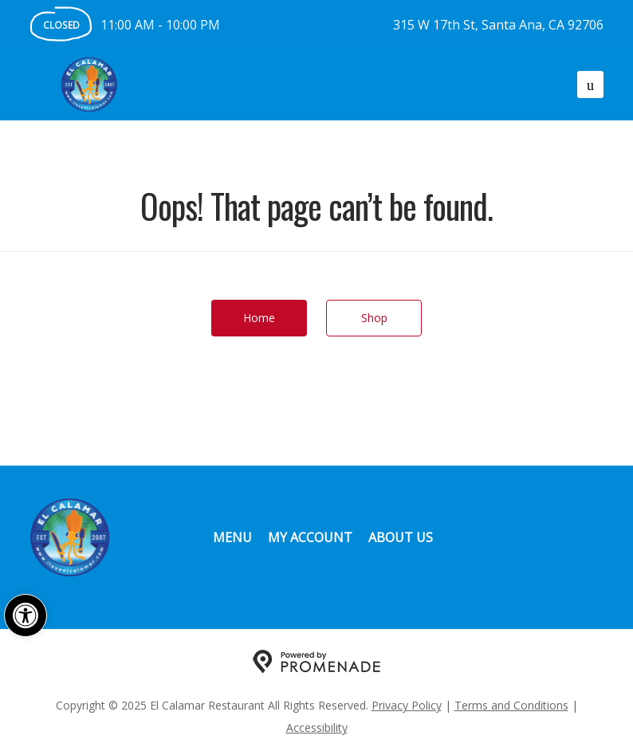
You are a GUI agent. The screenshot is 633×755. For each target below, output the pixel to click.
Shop (374, 317)
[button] (25, 615)
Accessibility (317, 727)
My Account (310, 537)
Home (259, 317)
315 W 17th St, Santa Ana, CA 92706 (498, 24)
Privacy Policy (407, 705)
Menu (232, 537)
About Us (400, 537)
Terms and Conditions (511, 705)
